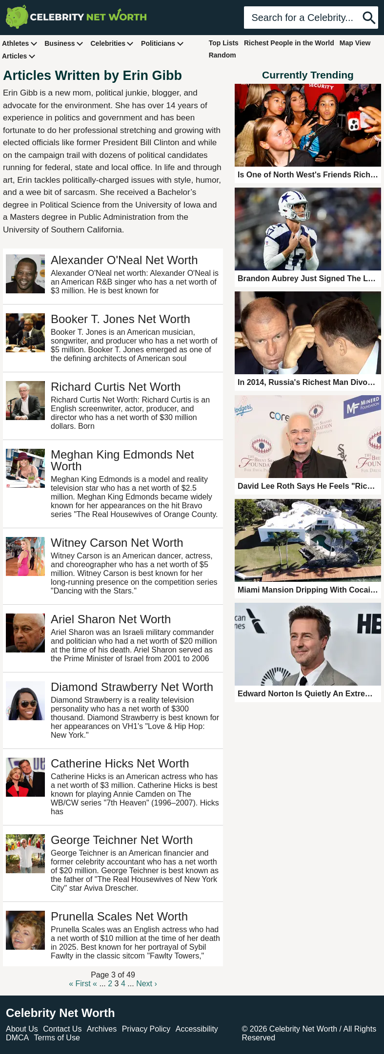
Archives (102, 1029)
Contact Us (62, 1029)
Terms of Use (57, 1038)
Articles (19, 56)
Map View (355, 43)
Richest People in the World (289, 43)
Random (222, 55)
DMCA (17, 1038)
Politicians (162, 43)
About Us (22, 1029)
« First (79, 983)
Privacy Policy (146, 1029)
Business (63, 43)
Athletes (20, 43)
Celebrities (112, 43)
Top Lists (224, 43)
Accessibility (197, 1029)
